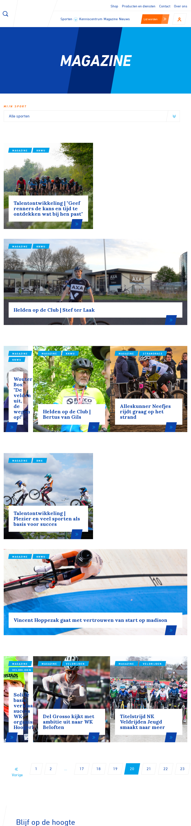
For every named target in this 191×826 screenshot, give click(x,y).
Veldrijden (46, 514)
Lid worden (155, 19)
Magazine (111, 19)
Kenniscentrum (90, 19)
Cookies (90, 820)
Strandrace (172, 294)
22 (165, 608)
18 (98, 608)
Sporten (69, 19)
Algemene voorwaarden (170, 820)
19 (115, 608)
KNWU (41, 150)
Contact (164, 6)
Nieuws (124, 19)
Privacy (136, 820)
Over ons (180, 6)
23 (182, 608)
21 (149, 608)
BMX (40, 401)
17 (81, 608)
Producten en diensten (138, 6)
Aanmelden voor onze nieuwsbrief (51, 678)
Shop (114, 6)
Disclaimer (113, 820)
